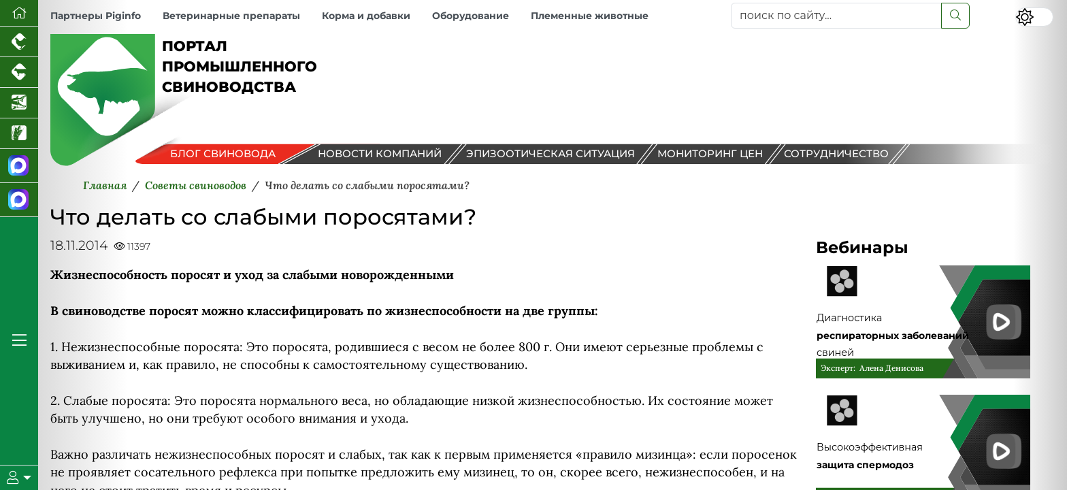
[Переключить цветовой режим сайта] (1034, 17)
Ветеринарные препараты (231, 16)
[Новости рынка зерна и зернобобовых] (19, 133)
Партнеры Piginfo (95, 16)
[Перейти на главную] (19, 13)
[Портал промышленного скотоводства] (19, 72)
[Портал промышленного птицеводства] (19, 42)
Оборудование (470, 16)
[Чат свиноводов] (19, 200)
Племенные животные (590, 16)
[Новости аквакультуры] (19, 103)
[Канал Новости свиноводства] (19, 166)
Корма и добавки (366, 16)
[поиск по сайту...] (836, 16)
